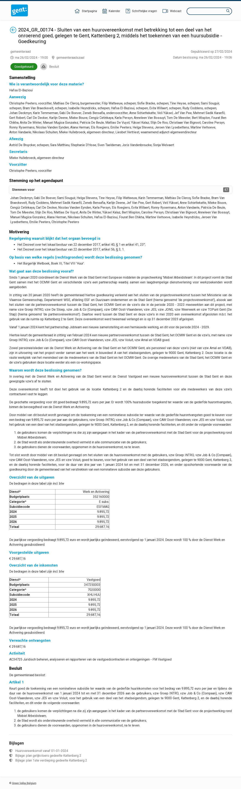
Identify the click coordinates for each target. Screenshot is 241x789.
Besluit (54, 67)
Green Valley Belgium (24, 783)
